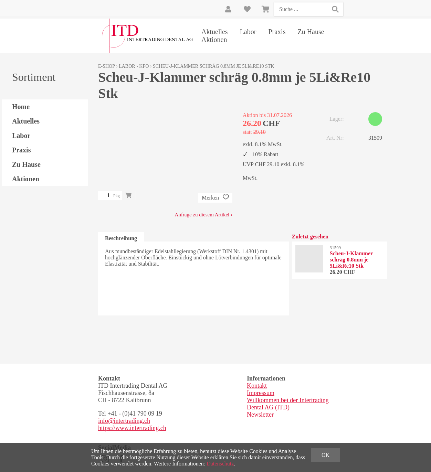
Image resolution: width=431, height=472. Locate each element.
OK (325, 455)
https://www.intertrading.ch (132, 428)
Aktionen (214, 39)
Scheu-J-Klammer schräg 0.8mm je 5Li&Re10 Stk (213, 66)
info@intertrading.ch (124, 420)
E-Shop (106, 66)
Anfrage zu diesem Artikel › (203, 214)
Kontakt (257, 385)
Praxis (276, 31)
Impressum (260, 392)
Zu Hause (310, 31)
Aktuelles (214, 31)
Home (21, 106)
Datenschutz (220, 463)
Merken (215, 198)
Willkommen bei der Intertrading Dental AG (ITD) (288, 404)
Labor (248, 31)
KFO (144, 66)
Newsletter (260, 414)
